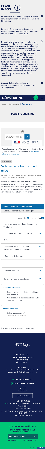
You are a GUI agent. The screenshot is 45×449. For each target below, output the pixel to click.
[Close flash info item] (42, 16)
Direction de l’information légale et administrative (18, 328)
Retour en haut (41, 333)
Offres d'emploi (23, 396)
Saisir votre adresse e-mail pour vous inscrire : (22, 431)
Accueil (3, 104)
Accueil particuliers (10, 149)
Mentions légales (22, 409)
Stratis (41, 448)
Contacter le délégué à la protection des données (21, 412)
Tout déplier (38, 218)
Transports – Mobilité (28, 149)
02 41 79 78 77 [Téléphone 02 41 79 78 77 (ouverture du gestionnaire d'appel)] (24, 362)
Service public (14, 104)
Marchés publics (22, 401)
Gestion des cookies (22, 416)
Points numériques (16, 313)
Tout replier (23, 218)
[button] (22, 225)
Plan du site (22, 406)
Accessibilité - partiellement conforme (22, 404)
